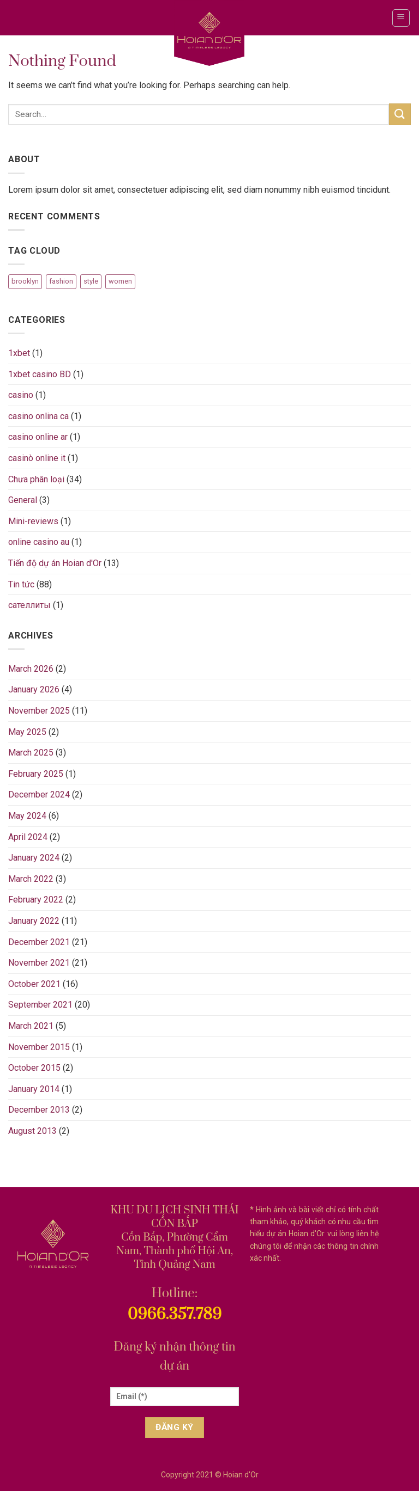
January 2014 (33, 1089)
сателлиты (29, 605)
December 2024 (39, 794)
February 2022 (35, 899)
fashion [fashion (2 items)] (61, 281)
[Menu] (401, 18)
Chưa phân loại (36, 479)
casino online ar (38, 437)
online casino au (38, 542)
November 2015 (39, 1047)
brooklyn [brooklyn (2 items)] (25, 281)
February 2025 (35, 774)
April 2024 (27, 837)
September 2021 (40, 1004)
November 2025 (39, 710)
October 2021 (34, 984)
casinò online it (36, 458)
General (22, 500)
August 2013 (32, 1131)
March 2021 (30, 1026)
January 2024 (33, 857)
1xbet (19, 353)
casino (20, 395)
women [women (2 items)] (120, 281)
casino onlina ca (38, 416)
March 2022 (30, 879)
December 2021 (39, 942)
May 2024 (27, 816)
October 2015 (34, 1068)
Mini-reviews (33, 521)
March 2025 (30, 752)
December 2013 (39, 1110)
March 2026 (30, 669)
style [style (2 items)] (90, 281)
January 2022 (33, 921)
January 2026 (33, 689)
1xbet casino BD (39, 374)
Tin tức (21, 584)
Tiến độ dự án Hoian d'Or (54, 563)
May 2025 (27, 732)
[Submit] (400, 114)
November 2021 (39, 963)
